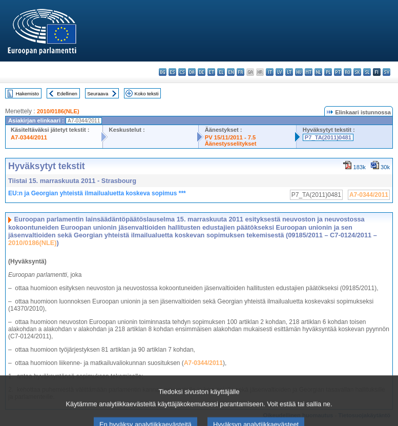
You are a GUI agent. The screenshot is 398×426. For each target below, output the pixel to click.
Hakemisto (27, 93)
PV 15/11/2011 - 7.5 (230, 137)
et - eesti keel (211, 72)
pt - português (338, 72)
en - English (231, 72)
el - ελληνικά (221, 72)
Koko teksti (147, 93)
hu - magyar (299, 72)
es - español (172, 72)
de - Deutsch (201, 72)
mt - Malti (308, 72)
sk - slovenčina (357, 72)
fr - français (240, 72)
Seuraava (97, 93)
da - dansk (192, 72)
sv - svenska (386, 72)
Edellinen (67, 93)
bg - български (162, 72)
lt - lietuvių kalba (289, 72)
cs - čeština (182, 72)
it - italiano (270, 72)
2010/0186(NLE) (58, 111)
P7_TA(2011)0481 (328, 137)
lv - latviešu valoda (279, 72)
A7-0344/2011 (29, 137)
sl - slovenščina (367, 72)
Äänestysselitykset (231, 143)
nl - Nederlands (318, 72)
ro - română (347, 72)
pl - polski (328, 72)
